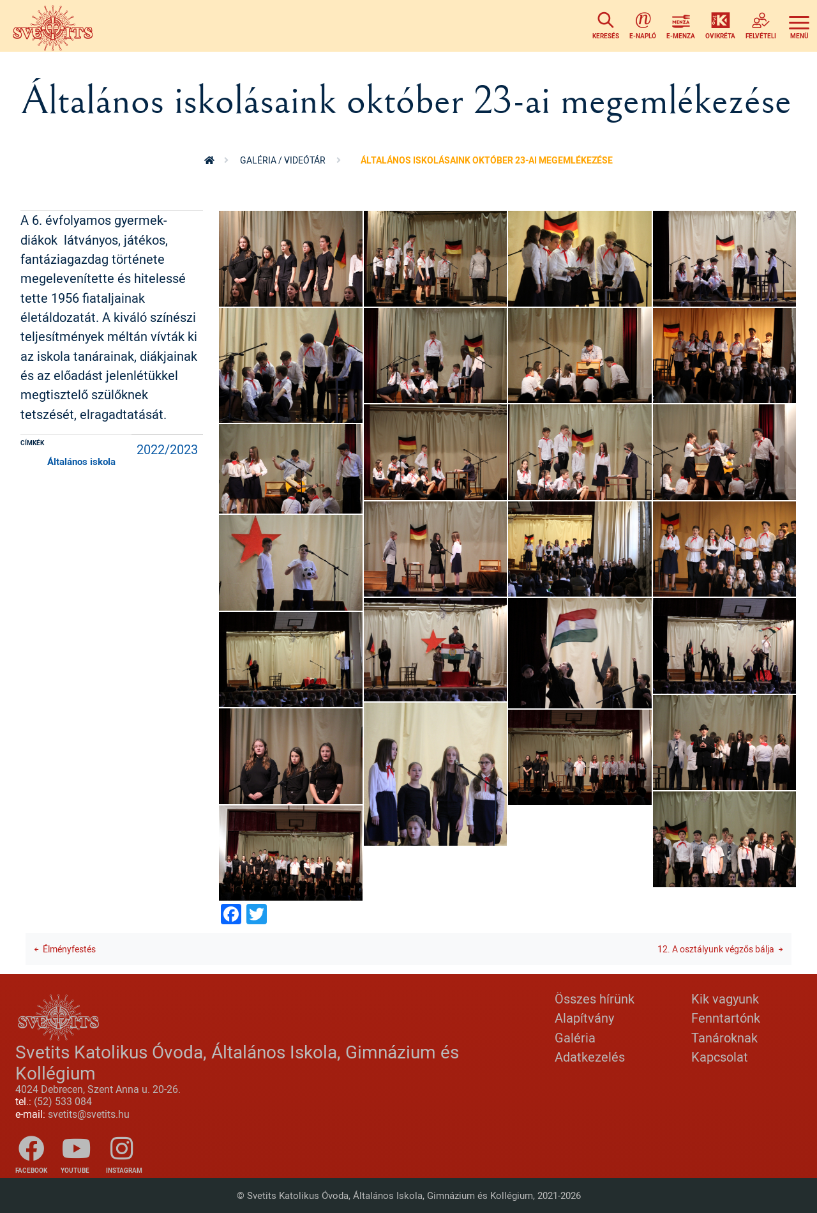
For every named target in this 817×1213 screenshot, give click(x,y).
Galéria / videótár (283, 160)
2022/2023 (167, 449)
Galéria (575, 1037)
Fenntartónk (725, 1017)
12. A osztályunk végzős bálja (715, 949)
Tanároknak (724, 1037)
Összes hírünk (594, 998)
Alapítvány (584, 1017)
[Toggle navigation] (799, 26)
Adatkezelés (590, 1056)
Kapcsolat (719, 1056)
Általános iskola (81, 461)
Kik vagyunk (725, 998)
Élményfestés (69, 949)
